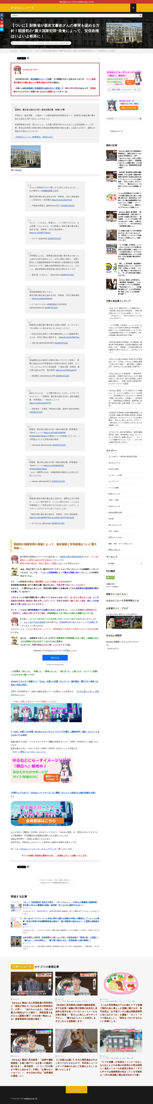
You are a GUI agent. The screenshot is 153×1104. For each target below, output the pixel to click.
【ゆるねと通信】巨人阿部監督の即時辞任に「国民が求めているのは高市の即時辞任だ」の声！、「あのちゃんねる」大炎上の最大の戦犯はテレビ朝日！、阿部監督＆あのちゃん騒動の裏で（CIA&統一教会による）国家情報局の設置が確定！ (32, 1011)
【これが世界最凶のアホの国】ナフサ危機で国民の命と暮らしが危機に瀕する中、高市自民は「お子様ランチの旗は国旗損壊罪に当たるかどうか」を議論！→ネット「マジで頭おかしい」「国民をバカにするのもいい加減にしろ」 (129, 200)
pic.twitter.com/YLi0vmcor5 (62, 518)
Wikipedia (18, 170)
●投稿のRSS (110, 584)
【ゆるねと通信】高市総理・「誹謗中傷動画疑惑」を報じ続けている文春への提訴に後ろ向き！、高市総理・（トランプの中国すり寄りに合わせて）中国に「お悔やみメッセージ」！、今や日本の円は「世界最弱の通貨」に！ (129, 219)
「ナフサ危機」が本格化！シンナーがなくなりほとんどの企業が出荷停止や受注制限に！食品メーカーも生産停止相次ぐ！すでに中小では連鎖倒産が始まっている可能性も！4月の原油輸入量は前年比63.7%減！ (129, 252)
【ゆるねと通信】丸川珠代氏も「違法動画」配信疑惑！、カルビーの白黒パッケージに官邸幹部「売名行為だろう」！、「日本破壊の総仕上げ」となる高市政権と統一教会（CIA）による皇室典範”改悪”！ (129, 287)
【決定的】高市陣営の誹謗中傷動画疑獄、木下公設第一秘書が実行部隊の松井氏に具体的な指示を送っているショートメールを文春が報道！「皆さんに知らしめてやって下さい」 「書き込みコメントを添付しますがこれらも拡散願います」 (76, 1013)
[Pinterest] (2, 22)
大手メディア (122, 1001)
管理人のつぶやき (115, 537)
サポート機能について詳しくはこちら (29, 752)
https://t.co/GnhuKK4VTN (40, 403)
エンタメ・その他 (115, 475)
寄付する (55, 657)
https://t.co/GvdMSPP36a (40, 518)
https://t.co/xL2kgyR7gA (62, 200)
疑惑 (67, 43)
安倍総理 (62, 43)
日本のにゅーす (29, 43)
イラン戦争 (105, 1001)
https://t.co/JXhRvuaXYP (66, 370)
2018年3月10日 (67, 206)
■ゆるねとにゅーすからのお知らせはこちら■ (76, 2)
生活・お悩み (114, 531)
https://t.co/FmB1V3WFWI (55, 433)
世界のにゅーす (114, 494)
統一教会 (123, 1058)
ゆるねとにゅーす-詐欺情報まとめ (122, 600)
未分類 (111, 519)
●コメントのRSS (112, 587)
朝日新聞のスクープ (39, 79)
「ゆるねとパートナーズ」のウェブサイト (36, 849)
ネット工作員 (61, 1001)
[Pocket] (2, 26)
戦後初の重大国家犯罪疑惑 (71, 557)
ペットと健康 (114, 488)
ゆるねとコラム (114, 463)
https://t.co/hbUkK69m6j (42, 299)
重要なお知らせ (114, 550)
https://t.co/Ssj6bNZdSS (54, 466)
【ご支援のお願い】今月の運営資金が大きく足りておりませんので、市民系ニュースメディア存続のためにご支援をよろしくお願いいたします (129, 235)
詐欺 (132, 1058)
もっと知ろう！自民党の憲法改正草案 (123, 456)
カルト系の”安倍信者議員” (35, 622)
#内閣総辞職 (46, 191)
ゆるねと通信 (114, 469)
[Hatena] (2, 29)
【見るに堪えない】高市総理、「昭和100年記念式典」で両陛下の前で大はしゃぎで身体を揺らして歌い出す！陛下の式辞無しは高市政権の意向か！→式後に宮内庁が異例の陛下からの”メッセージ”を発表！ (125, 379)
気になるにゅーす (115, 525)
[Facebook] (2, 15)
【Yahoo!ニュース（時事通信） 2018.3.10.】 (34, 137)
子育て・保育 (114, 500)
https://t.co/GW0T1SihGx (40, 233)
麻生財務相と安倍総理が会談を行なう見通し (42, 88)
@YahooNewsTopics (38, 436)
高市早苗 (84, 1001)
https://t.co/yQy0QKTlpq (69, 337)
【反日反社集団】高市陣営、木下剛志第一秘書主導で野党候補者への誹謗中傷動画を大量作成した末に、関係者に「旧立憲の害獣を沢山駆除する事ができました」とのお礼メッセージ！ (125, 347)
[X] (2, 18)
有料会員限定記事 (115, 512)
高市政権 (78, 1001)
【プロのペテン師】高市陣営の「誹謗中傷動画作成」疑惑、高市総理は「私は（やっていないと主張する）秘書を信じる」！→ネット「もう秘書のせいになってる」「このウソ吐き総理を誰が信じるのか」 (125, 437)
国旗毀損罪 (113, 1001)
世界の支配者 (114, 1058)
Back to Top (76, 1090)
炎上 (129, 1001)
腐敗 (72, 1001)
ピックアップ (114, 481)
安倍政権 (41, 43)
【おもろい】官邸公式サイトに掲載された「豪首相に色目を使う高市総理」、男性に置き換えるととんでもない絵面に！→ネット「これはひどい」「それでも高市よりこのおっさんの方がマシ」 (125, 313)
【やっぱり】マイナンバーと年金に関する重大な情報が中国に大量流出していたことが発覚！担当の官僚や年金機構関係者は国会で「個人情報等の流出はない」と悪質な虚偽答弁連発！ (61, 921)
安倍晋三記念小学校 (51, 43)
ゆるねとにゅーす (116, 131)
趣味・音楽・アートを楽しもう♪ (121, 544)
